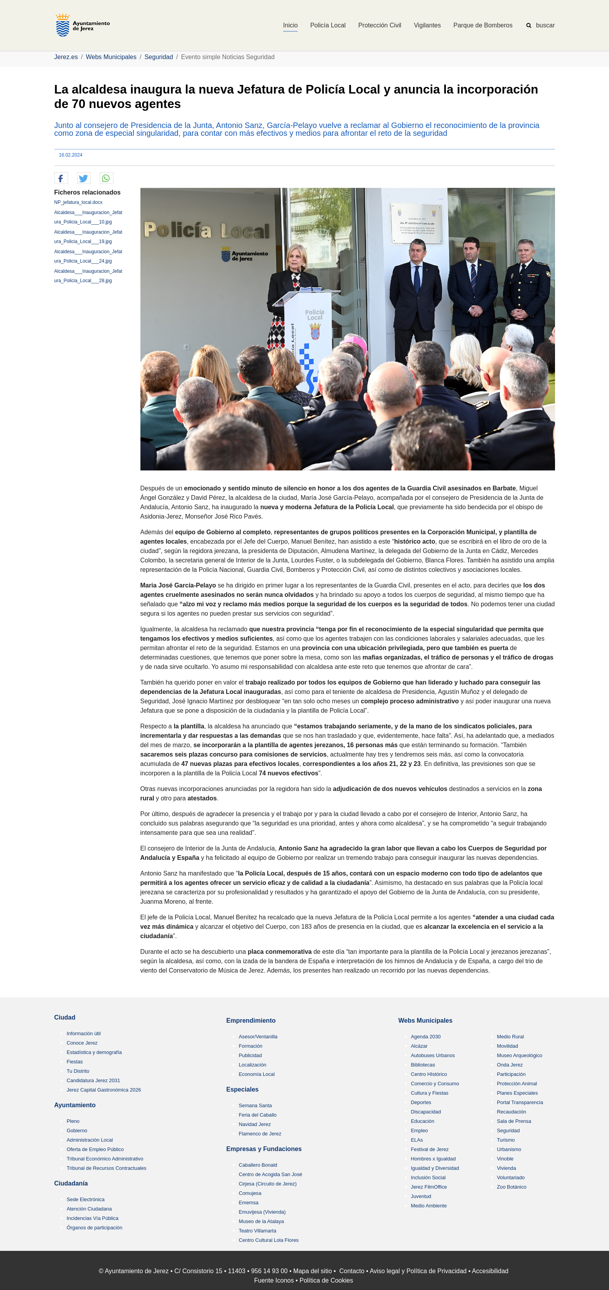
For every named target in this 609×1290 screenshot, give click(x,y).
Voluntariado (511, 1177)
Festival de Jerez (430, 1149)
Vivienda (506, 1168)
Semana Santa (255, 1105)
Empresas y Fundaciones (264, 1149)
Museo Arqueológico (520, 1055)
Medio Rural (510, 1037)
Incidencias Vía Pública (93, 1218)
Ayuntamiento (75, 1105)
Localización (252, 1065)
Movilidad (507, 1046)
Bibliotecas (423, 1065)
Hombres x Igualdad (433, 1159)
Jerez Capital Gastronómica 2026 (104, 1090)
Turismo (506, 1140)
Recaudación (511, 1112)
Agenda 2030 (426, 1037)
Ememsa (249, 1202)
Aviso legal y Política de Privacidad (418, 1271)
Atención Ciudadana (89, 1209)
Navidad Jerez (255, 1124)
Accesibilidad (490, 1271)
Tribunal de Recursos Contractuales (107, 1168)
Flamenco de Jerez (260, 1134)
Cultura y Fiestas (430, 1093)
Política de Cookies (326, 1280)
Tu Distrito (78, 1071)
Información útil (84, 1033)
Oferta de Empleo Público (95, 1149)
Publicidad (250, 1055)
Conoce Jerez (82, 1043)
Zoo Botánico (511, 1187)
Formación (250, 1046)
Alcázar (419, 1046)
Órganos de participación (94, 1228)
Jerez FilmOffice (429, 1187)
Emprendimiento (251, 1020)
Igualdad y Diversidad (435, 1168)
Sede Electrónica (86, 1199)
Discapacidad (426, 1112)
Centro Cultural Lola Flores (269, 1240)
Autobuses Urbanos (433, 1055)
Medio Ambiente (429, 1206)
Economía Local (257, 1074)
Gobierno (77, 1130)
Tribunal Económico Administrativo (105, 1159)
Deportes (421, 1102)
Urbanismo (509, 1149)
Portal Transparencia (520, 1102)
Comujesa (250, 1193)
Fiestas (75, 1062)
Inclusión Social (428, 1177)
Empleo (419, 1130)
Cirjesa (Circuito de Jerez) (268, 1184)
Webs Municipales (426, 1020)
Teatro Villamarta (258, 1231)
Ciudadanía (71, 1183)
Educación (423, 1121)
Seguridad (508, 1130)
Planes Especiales (517, 1093)
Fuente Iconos (274, 1280)
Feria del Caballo (258, 1115)
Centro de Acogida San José (270, 1174)
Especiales (242, 1089)
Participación (511, 1074)
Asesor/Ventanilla (258, 1037)
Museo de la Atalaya (261, 1221)
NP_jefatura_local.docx (78, 202)
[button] (61, 178)
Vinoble (505, 1159)
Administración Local (90, 1140)
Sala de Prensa (514, 1121)
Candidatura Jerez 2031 (93, 1080)
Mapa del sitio (312, 1271)
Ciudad (64, 1017)
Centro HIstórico (429, 1074)
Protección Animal (517, 1083)
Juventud (421, 1196)
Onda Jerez (510, 1065)
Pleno (73, 1121)
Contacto (352, 1271)
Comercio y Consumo (435, 1083)
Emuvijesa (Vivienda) (262, 1212)
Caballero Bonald (258, 1165)
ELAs (417, 1140)
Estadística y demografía (94, 1052)
